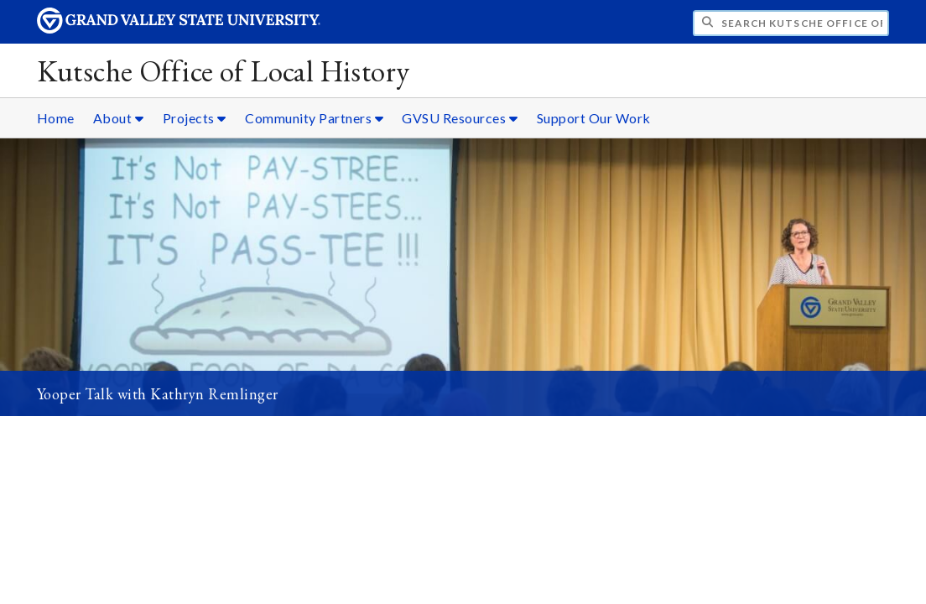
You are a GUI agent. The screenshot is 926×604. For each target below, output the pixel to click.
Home (56, 118)
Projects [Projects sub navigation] (194, 118)
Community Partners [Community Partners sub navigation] (314, 118)
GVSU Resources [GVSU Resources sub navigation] (460, 118)
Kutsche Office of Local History (223, 71)
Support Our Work (594, 118)
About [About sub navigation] (118, 118)
